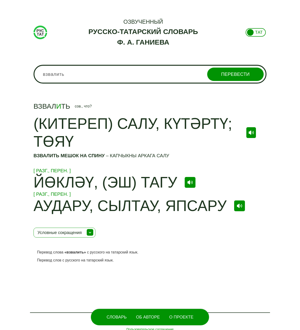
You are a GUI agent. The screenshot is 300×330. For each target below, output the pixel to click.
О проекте (181, 317)
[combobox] (150, 74)
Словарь (117, 317)
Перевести (235, 74)
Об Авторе (148, 317)
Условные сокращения (60, 232)
